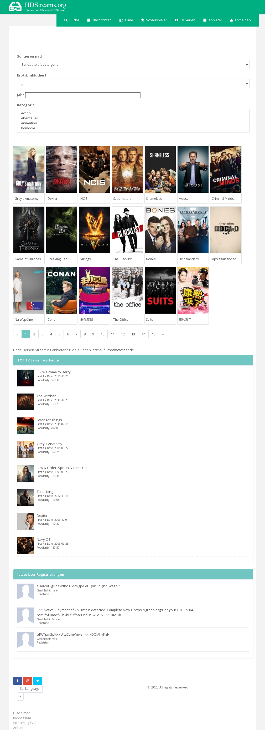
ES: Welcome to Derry (143, 376)
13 (133, 334)
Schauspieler (154, 20)
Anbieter (212, 20)
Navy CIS (143, 543)
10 (102, 334)
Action (133, 113)
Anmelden (240, 20)
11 (113, 334)
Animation (133, 123)
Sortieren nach (30, 56)
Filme (126, 20)
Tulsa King (143, 495)
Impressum (22, 718)
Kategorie (26, 105)
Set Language (30, 688)
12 (123, 334)
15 (153, 334)
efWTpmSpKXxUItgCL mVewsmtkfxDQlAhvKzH (73, 634)
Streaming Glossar (28, 722)
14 (143, 334)
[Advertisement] (108, 41)
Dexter (143, 519)
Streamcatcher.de (120, 350)
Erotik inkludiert (31, 75)
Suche (71, 20)
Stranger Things (143, 423)
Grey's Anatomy (143, 447)
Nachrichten (99, 20)
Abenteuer (133, 118)
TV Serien (185, 20)
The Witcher (143, 400)
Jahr (20, 94)
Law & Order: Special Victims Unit (143, 471)
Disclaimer (21, 713)
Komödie (133, 128)
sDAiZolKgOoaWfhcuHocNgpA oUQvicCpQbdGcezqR (78, 586)
